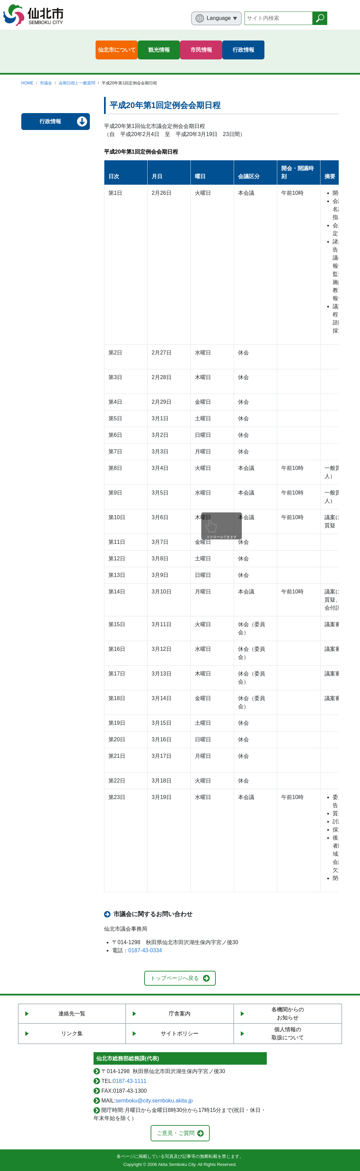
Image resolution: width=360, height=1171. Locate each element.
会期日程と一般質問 (77, 83)
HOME (27, 83)
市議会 (46, 83)
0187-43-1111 (130, 1081)
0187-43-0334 (145, 950)
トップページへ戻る (174, 978)
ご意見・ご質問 (176, 1133)
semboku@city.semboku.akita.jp (153, 1100)
